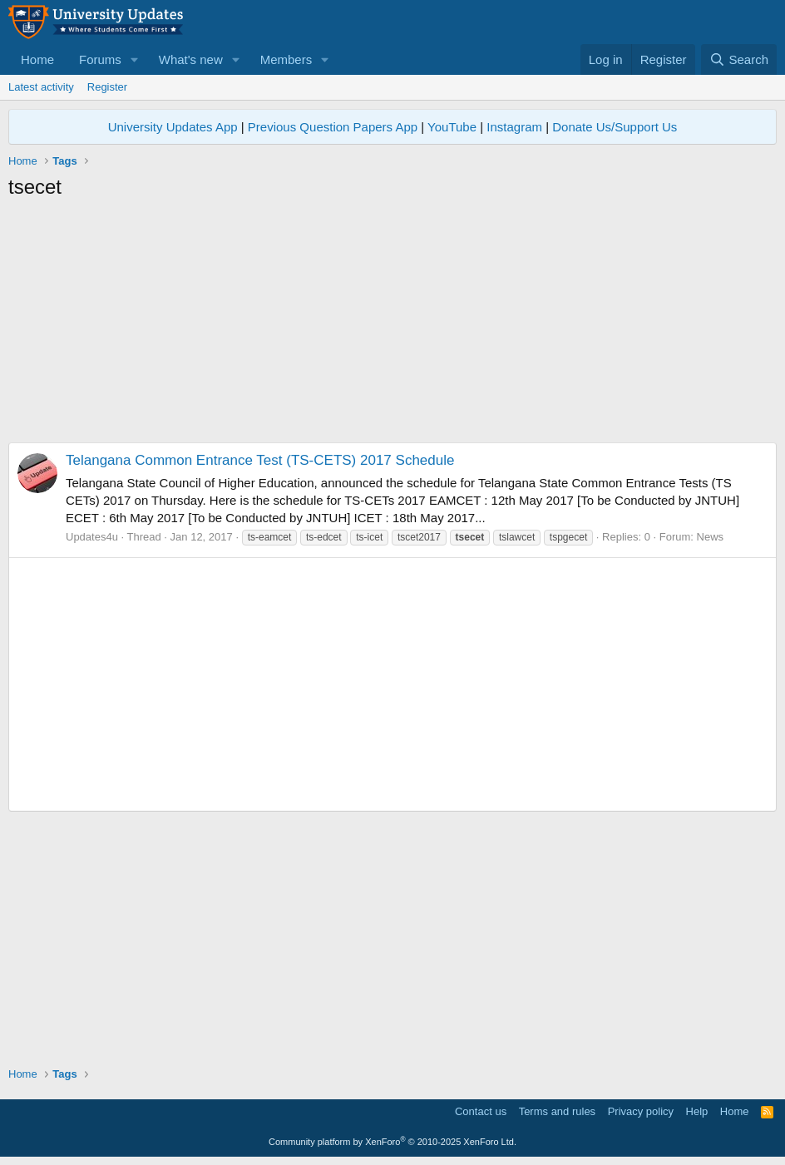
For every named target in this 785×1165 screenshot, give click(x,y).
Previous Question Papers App (332, 127)
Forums (100, 59)
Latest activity (41, 87)
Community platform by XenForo (392, 1142)
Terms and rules (557, 1111)
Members (286, 59)
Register (107, 87)
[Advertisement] (392, 326)
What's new (191, 59)
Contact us (480, 1111)
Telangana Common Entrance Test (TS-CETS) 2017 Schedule (260, 460)
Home (37, 59)
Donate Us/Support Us (614, 127)
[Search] (739, 59)
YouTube (451, 127)
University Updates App (173, 127)
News (710, 537)
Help (697, 1111)
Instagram (514, 127)
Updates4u (92, 537)
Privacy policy (641, 1111)
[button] (134, 59)
